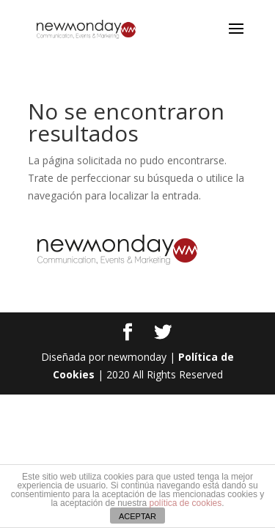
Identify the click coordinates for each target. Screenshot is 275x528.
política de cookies (186, 503)
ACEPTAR (137, 516)
